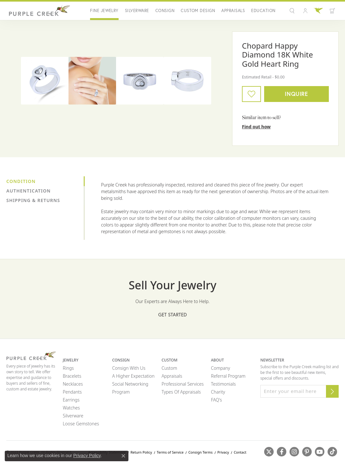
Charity (218, 392)
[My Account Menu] (305, 11)
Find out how (256, 127)
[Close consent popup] (123, 456)
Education (263, 11)
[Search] (292, 11)
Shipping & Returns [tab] (33, 200)
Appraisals (233, 11)
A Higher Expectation (133, 376)
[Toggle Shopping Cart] (332, 11)
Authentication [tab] (28, 191)
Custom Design (198, 11)
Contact (240, 452)
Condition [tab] (21, 181)
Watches (71, 408)
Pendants (72, 392)
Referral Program (228, 376)
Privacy (223, 452)
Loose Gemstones (81, 424)
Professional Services (183, 384)
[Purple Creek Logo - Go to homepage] (38, 11)
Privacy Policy (87, 455)
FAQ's (216, 400)
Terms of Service (170, 452)
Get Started (172, 315)
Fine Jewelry (104, 11)
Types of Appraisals (181, 392)
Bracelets (72, 376)
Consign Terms (200, 452)
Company (220, 368)
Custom (169, 368)
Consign (164, 11)
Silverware (137, 11)
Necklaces (73, 384)
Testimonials (223, 384)
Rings (68, 368)
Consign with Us (129, 368)
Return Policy (141, 452)
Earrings (71, 400)
